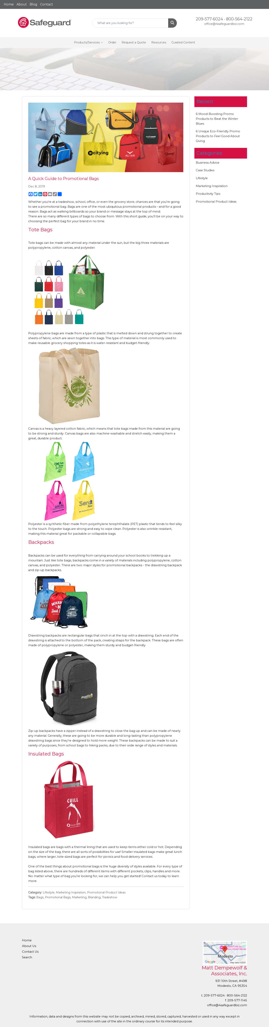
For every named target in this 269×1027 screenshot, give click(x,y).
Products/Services (88, 42)
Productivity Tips (208, 194)
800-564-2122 (239, 19)
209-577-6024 (209, 19)
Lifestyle (48, 892)
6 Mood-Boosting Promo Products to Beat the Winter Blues (217, 118)
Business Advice (207, 162)
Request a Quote (134, 42)
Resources (158, 42)
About (22, 4)
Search (27, 957)
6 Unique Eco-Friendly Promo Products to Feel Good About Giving (218, 136)
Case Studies (205, 170)
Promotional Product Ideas (106, 892)
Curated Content (183, 42)
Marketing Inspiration (71, 892)
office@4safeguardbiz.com (224, 24)
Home (9, 4)
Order (112, 42)
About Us (29, 946)
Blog (33, 4)
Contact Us (30, 951)
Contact (46, 4)
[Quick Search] (130, 23)
